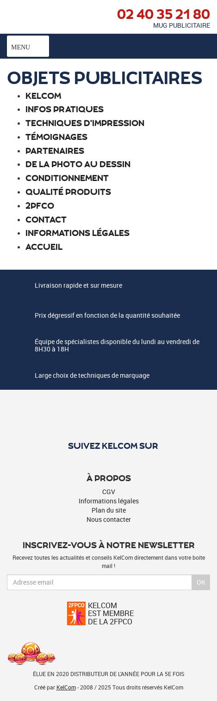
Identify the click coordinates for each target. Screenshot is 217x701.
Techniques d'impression (84, 122)
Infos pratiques (64, 108)
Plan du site (109, 510)
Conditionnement (67, 177)
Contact (46, 219)
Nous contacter (109, 519)
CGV (108, 491)
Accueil (43, 246)
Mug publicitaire (181, 25)
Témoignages (56, 136)
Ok (201, 582)
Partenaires (54, 150)
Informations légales (77, 232)
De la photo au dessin (77, 163)
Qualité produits (68, 191)
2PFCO (39, 205)
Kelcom (43, 95)
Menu (28, 46)
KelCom (66, 687)
